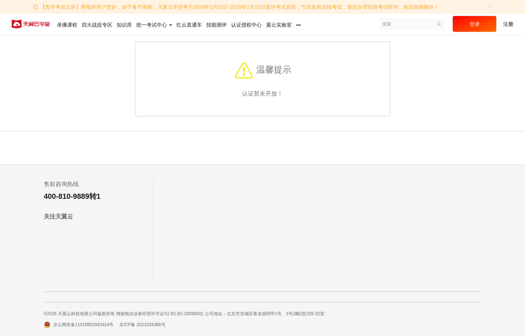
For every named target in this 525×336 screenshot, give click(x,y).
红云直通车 (189, 25)
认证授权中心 (246, 25)
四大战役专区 (97, 25)
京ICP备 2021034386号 (142, 324)
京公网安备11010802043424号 (83, 324)
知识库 (124, 25)
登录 (475, 24)
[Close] (490, 5)
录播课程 (67, 25)
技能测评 (216, 25)
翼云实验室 (279, 25)
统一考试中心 (154, 25)
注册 (508, 24)
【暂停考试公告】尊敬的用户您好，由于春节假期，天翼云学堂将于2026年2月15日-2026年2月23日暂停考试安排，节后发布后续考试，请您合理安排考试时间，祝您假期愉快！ (239, 7)
